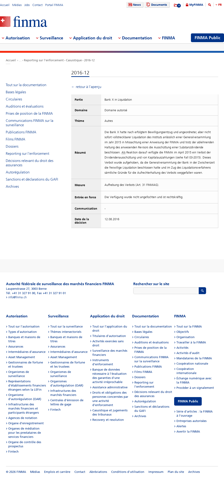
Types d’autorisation (22, 332)
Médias (17, 5)
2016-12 (89, 60)
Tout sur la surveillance (66, 326)
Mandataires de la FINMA (194, 358)
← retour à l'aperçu (86, 87)
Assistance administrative (110, 387)
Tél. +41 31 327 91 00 (20, 293)
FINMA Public (188, 401)
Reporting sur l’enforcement (44, 60)
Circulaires (14, 99)
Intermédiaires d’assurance (26, 352)
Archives (12, 186)
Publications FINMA (21, 132)
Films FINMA (15, 139)
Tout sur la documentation (26, 85)
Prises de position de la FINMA (29, 113)
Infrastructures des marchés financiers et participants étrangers (23, 408)
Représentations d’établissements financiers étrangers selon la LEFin (27, 385)
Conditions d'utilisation (127, 472)
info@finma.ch (17, 297)
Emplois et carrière (57, 472)
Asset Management (21, 357)
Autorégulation (18, 172)
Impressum (156, 472)
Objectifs (182, 332)
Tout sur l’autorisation (24, 326)
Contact (37, 5)
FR (220, 4)
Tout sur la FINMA (189, 326)
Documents (156, 4)
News (134, 4)
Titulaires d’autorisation (109, 336)
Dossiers (12, 146)
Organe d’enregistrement (26, 423)
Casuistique (74, 60)
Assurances (15, 346)
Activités (182, 347)
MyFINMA (196, 4)
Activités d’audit (187, 353)
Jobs (27, 5)
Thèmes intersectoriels (65, 332)
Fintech (13, 451)
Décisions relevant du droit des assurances (29, 162)
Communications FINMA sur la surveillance (29, 122)
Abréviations (98, 472)
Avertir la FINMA (188, 431)
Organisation (185, 337)
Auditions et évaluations (24, 106)
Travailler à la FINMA (191, 342)
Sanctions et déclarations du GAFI (32, 179)
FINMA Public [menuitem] (207, 37)
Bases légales (16, 92)
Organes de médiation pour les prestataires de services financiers (24, 433)
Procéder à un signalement (195, 387)
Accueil (4, 5)
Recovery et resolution (108, 419)
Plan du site (176, 472)
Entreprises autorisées (191, 421)
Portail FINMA (54, 5)
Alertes (181, 426)
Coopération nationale (192, 363)
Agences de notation (22, 418)
